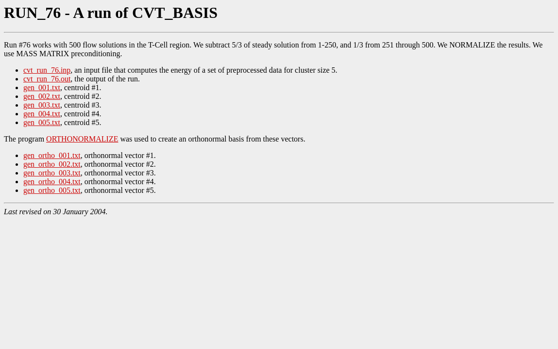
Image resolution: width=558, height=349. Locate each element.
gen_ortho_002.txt (52, 164)
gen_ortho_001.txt (52, 155)
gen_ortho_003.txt (52, 173)
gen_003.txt (41, 105)
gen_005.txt (41, 122)
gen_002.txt (41, 96)
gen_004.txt (41, 114)
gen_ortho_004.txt (52, 181)
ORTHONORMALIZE (82, 139)
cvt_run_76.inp (46, 70)
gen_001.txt (41, 87)
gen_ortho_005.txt (52, 190)
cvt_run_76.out (46, 79)
